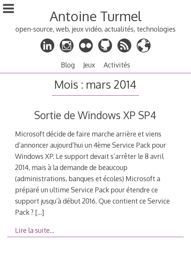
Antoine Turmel (95, 16)
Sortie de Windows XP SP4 (95, 115)
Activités (117, 65)
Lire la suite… (34, 230)
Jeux (89, 65)
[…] (39, 212)
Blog (68, 65)
